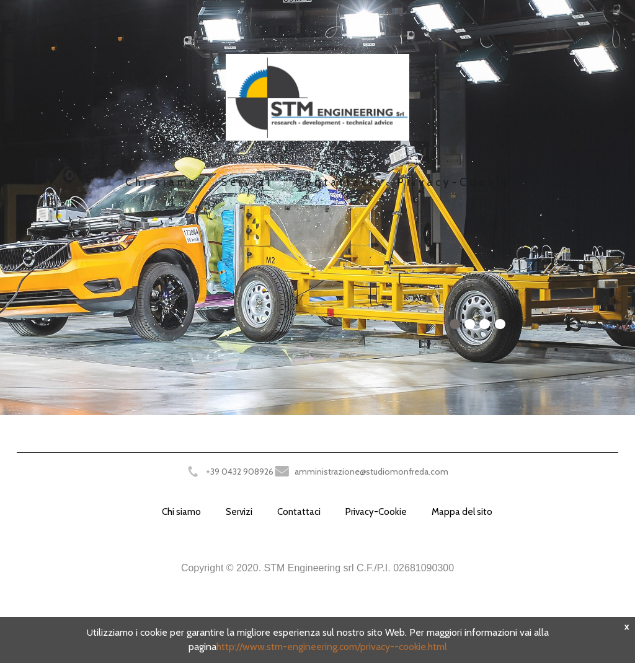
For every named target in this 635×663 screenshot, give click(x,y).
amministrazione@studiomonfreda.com (371, 471)
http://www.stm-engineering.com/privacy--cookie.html (331, 646)
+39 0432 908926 (239, 471)
